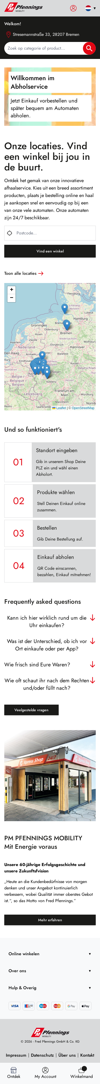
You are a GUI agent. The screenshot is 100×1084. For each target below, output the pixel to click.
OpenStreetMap (83, 408)
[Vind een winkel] (45, 1073)
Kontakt (87, 1055)
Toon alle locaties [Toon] (24, 273)
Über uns (67, 1055)
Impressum (16, 1055)
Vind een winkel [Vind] (50, 251)
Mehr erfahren (50, 920)
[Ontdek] (13, 1073)
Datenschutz (42, 1055)
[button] (42, 356)
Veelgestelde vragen (31, 710)
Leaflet (59, 408)
